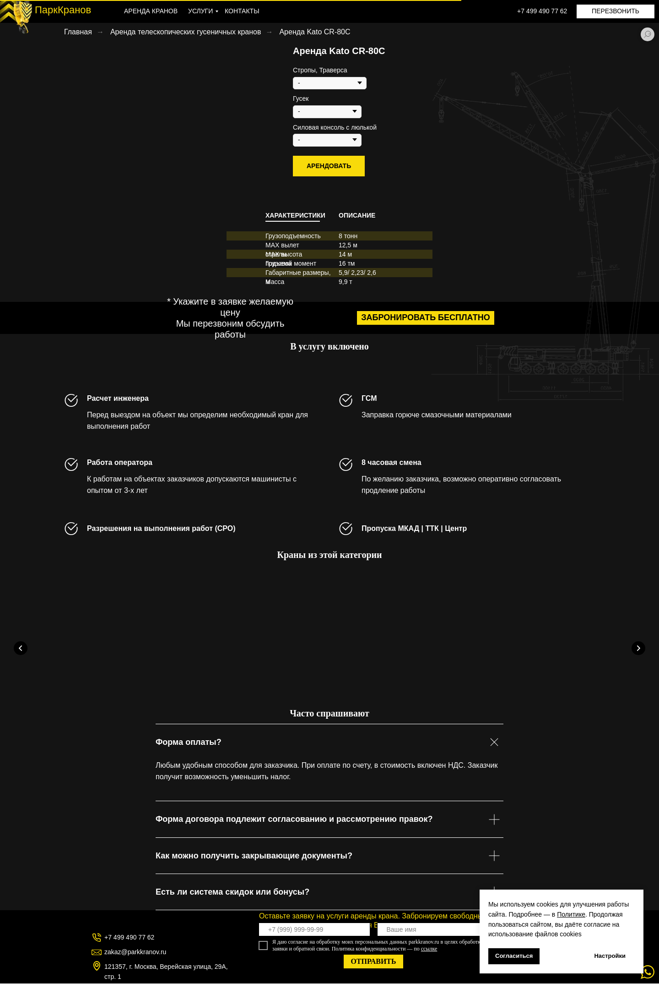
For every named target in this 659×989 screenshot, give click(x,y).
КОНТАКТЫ (242, 11)
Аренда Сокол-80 (516, 681)
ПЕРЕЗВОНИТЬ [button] (615, 11)
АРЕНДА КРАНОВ (151, 11)
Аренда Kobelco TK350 (114, 681)
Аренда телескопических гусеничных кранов (185, 32)
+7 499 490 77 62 (542, 11)
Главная (78, 32)
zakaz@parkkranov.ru (135, 957)
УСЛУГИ (200, 11)
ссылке (429, 954)
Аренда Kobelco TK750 (389, 681)
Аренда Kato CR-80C (314, 32)
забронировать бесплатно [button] (425, 317)
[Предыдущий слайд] (20, 649)
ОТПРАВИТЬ (373, 967)
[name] (433, 935)
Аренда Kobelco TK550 (251, 681)
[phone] (314, 935)
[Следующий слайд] (638, 649)
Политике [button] (571, 914)
